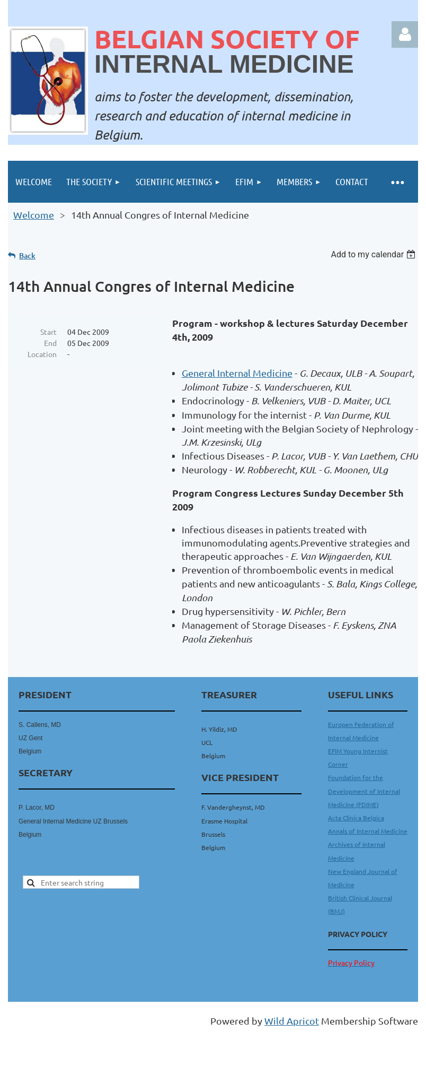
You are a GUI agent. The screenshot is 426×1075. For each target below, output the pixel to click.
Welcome (33, 214)
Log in (405, 34)
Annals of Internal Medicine (367, 831)
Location (42, 354)
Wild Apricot (291, 1020)
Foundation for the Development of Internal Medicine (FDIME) (364, 790)
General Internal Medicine (237, 372)
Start (48, 331)
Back (27, 255)
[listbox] (374, 254)
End (50, 343)
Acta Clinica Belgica (356, 817)
